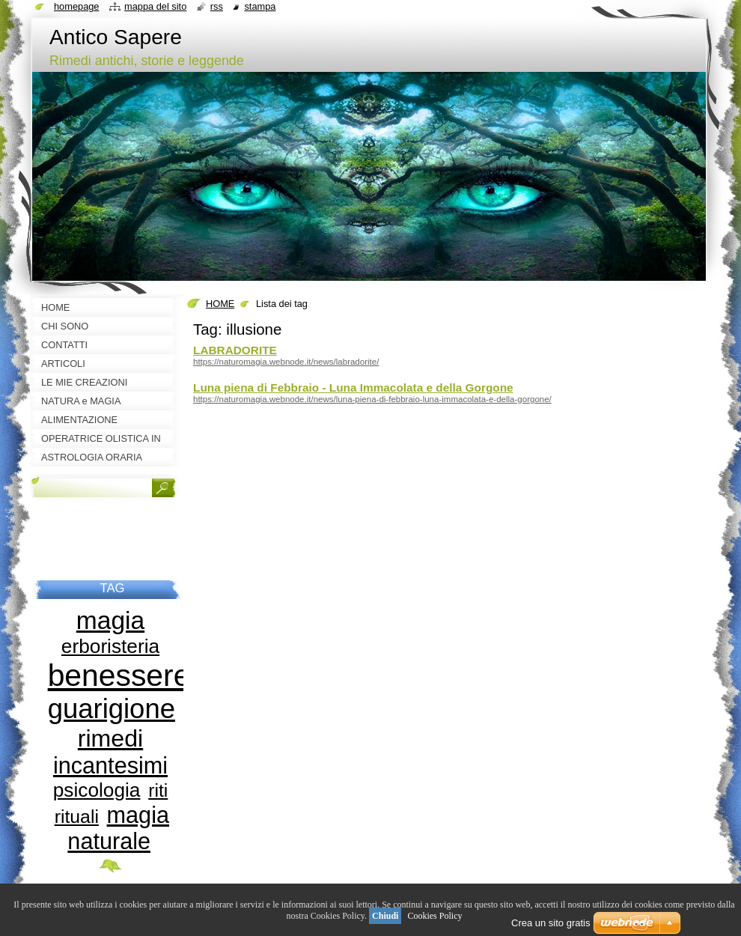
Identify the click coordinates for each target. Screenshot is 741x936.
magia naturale (118, 828)
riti (158, 790)
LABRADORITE (235, 350)
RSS (216, 6)
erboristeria (110, 646)
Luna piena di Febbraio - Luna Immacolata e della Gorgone (353, 387)
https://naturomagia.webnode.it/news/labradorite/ (286, 361)
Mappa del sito (155, 6)
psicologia (97, 790)
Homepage (76, 6)
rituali (77, 816)
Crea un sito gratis (551, 923)
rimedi (110, 738)
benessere (119, 675)
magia (110, 620)
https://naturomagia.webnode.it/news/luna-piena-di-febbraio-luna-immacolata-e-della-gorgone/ (372, 399)
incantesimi (110, 765)
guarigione (111, 708)
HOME (220, 303)
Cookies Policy (434, 916)
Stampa (259, 6)
